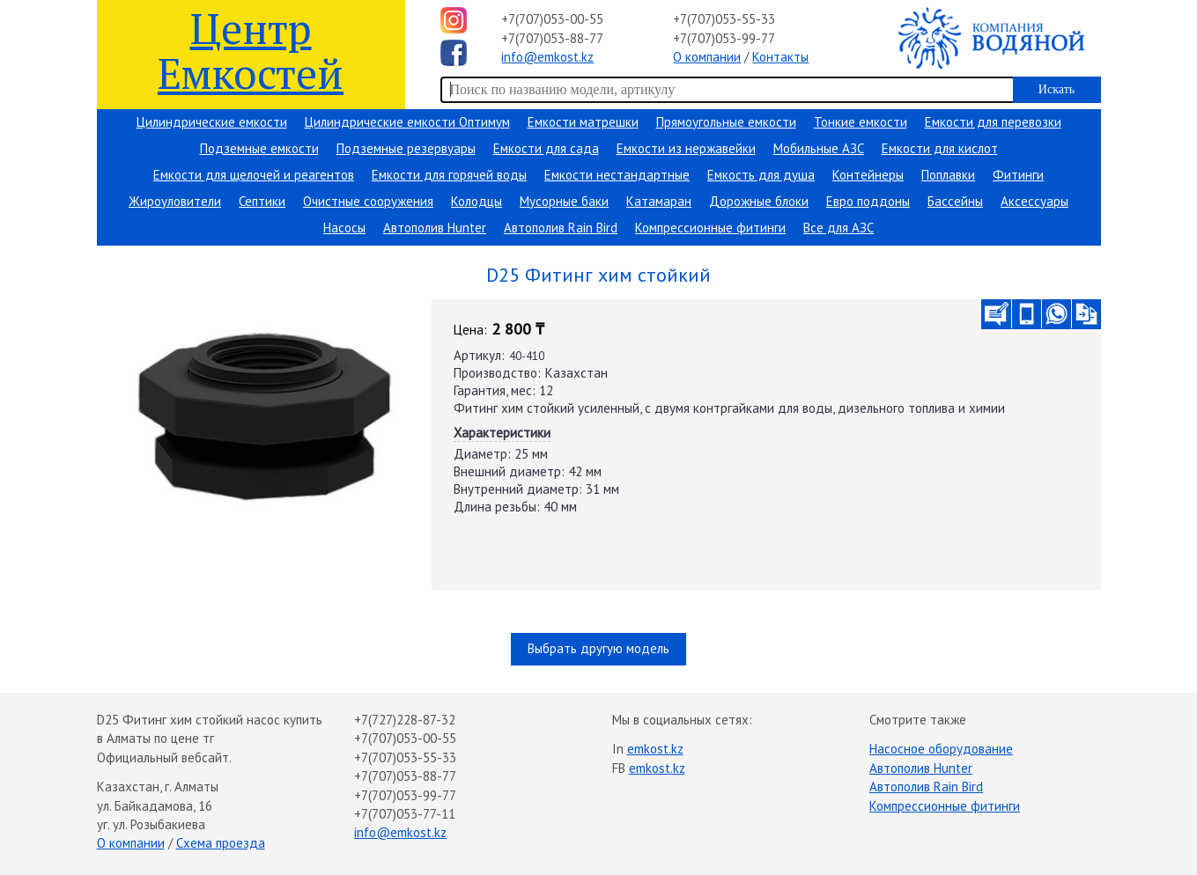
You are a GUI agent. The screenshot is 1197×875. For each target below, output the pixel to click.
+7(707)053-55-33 (724, 19)
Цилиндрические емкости (212, 122)
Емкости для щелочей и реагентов (253, 174)
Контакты (780, 56)
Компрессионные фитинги (710, 227)
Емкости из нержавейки (686, 148)
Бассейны (955, 201)
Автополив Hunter (434, 227)
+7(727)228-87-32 (404, 719)
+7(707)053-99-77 (724, 38)
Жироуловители (175, 201)
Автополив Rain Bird (560, 227)
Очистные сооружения (368, 201)
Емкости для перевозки (993, 122)
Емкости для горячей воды (449, 174)
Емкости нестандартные (617, 174)
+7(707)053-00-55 (552, 19)
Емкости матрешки (583, 122)
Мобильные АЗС (818, 148)
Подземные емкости (259, 148)
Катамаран (658, 201)
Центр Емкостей (251, 49)
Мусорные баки (564, 201)
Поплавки (948, 174)
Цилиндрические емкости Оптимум (407, 122)
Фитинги (1018, 174)
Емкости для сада (546, 148)
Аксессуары (1034, 201)
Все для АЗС (838, 227)
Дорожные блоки (759, 201)
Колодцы (476, 201)
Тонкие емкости (860, 122)
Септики (262, 201)
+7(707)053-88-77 (552, 38)
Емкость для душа (761, 174)
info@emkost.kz (547, 56)
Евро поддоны (868, 201)
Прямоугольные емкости (726, 122)
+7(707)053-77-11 (404, 813)
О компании (707, 56)
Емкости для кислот (940, 148)
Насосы (344, 227)
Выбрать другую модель (598, 648)
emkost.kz (655, 748)
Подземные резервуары (406, 148)
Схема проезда (220, 843)
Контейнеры (868, 174)
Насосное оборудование (941, 748)
